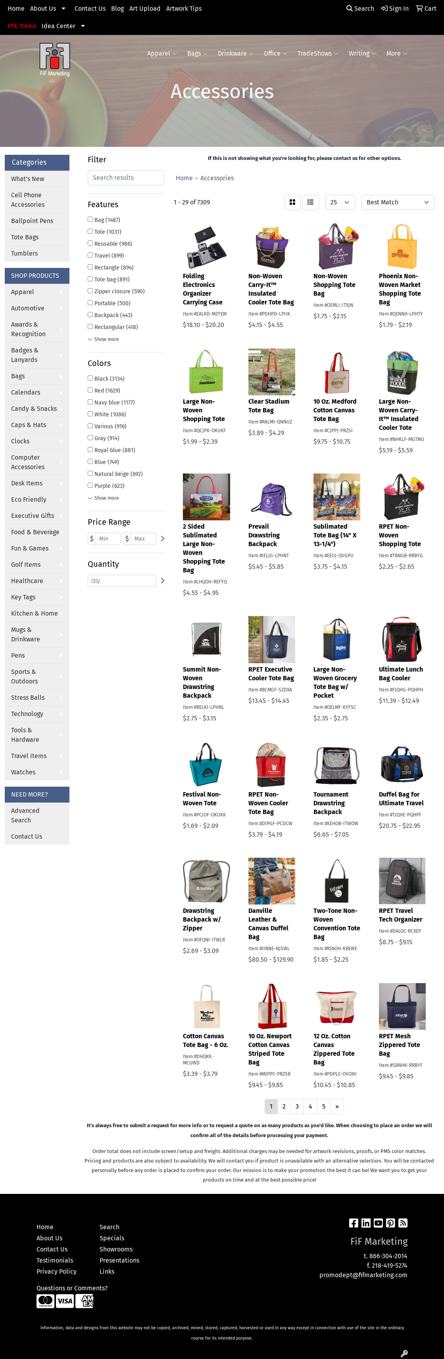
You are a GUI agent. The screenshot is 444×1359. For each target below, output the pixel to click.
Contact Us (90, 8)
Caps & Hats (28, 425)
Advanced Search (25, 815)
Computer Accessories (27, 462)
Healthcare (27, 581)
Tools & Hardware (25, 734)
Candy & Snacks (34, 408)
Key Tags (23, 597)
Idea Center (58, 26)
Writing (362, 53)
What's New (27, 179)
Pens (18, 655)
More (396, 53)
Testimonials (55, 1260)
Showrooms (116, 1249)
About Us (43, 8)
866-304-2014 (388, 1256)
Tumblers (24, 253)
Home (16, 8)
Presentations (119, 1260)
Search (360, 8)
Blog (117, 8)
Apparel (162, 53)
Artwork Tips (184, 8)
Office (275, 53)
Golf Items (25, 564)
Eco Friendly (28, 499)
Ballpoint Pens (32, 221)
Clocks (20, 441)
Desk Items (26, 483)
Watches (23, 772)
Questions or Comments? (72, 1288)
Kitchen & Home (34, 613)
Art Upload (145, 8)
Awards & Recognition (28, 329)
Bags (197, 53)
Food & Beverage (35, 532)
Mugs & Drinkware (25, 634)
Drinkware (236, 53)
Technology (27, 714)
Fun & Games (29, 548)
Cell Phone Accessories (27, 199)
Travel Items (28, 756)
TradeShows (318, 53)
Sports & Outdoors (24, 676)
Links (107, 1271)
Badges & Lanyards (24, 355)
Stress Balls (27, 697)
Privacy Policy (57, 1271)
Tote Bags (24, 237)
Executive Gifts (32, 516)
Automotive (27, 308)
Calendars (25, 392)
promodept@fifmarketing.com (363, 1275)
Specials (112, 1238)
